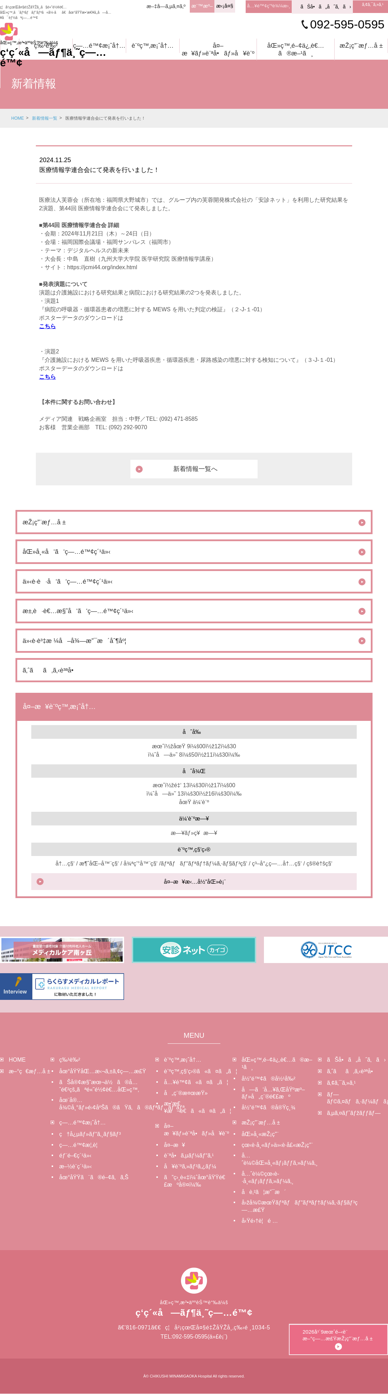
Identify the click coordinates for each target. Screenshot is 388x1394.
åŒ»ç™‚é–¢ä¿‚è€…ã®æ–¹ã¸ (295, 49)
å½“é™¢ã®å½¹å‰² (268, 1079)
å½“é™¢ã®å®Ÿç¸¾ (268, 1108)
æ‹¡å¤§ (222, 6)
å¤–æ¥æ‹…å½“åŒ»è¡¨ (195, 882)
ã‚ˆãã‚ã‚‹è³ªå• (352, 1072)
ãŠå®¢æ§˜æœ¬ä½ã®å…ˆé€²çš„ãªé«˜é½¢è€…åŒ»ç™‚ (99, 1086)
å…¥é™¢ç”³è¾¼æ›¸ (267, 6)
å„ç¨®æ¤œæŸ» (186, 1093)
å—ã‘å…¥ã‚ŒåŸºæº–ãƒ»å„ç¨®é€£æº (273, 1093)
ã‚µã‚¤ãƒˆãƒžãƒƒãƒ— (353, 1113)
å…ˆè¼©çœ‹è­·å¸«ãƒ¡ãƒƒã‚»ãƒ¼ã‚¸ (267, 1177)
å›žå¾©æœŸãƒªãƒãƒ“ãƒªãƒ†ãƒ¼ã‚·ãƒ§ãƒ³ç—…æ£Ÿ (279, 1206)
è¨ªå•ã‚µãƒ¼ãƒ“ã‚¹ (189, 1156)
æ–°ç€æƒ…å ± (29, 1072)
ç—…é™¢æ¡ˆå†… (99, 45)
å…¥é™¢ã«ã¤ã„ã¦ (196, 1083)
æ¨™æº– (200, 6)
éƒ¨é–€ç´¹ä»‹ (75, 1156)
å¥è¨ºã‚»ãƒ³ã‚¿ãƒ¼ (190, 1167)
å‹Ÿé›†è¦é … (259, 1221)
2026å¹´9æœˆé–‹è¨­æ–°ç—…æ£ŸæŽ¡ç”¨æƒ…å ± (363, 1316)
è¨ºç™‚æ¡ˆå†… (152, 45)
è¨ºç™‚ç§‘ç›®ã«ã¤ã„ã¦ (198, 1072)
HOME (17, 118)
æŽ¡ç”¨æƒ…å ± (361, 45)
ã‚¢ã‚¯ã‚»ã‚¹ (373, 5)
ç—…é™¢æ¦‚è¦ (80, 1145)
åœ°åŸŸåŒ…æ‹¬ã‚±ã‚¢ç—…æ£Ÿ (102, 1072)
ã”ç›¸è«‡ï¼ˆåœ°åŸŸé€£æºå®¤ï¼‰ (194, 1181)
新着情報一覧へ (196, 468)
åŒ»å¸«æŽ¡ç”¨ (259, 1134)
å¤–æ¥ (174, 1145)
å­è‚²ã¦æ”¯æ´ (263, 1192)
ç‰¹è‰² (46, 45)
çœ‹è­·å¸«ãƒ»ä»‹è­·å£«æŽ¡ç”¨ (277, 1145)
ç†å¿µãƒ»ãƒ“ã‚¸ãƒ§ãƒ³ (90, 1134)
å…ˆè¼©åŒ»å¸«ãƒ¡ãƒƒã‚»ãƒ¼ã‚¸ (279, 1159)
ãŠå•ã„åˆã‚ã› (325, 6)
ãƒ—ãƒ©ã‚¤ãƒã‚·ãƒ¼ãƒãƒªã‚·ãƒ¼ (357, 1098)
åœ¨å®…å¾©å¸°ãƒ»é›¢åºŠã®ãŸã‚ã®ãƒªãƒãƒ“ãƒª (107, 1104)
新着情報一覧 (44, 118)
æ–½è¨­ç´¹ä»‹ (75, 1167)
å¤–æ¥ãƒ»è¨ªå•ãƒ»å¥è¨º (218, 49)
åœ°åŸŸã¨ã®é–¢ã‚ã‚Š (94, 1178)
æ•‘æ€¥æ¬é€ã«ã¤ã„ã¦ (197, 1107)
